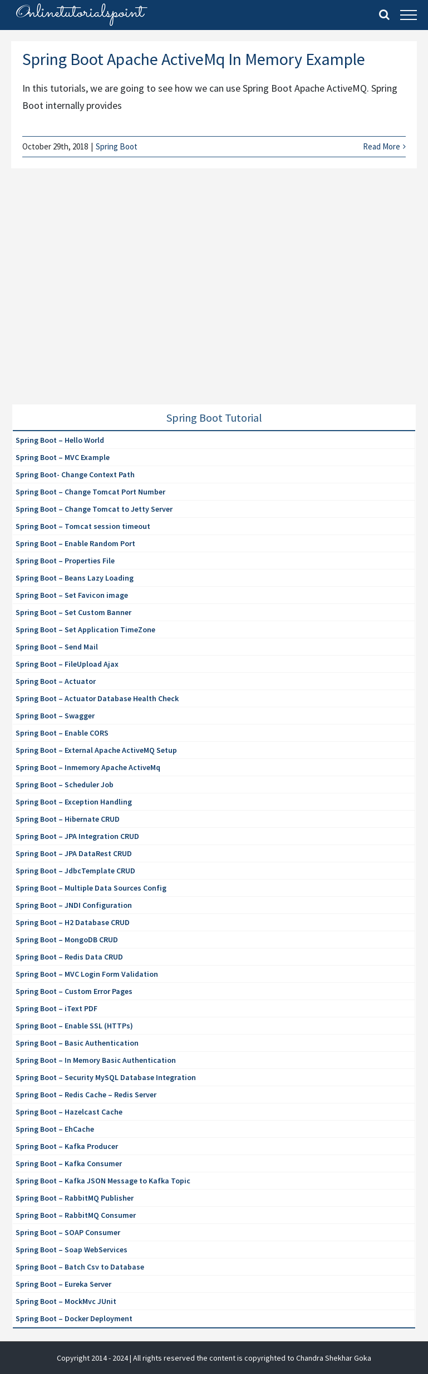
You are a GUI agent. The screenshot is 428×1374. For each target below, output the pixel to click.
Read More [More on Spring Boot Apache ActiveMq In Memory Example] (381, 146)
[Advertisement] (95, 300)
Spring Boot (116, 146)
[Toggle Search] (384, 14)
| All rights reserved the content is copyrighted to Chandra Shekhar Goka (250, 1358)
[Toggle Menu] (408, 15)
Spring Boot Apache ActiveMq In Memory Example (193, 58)
